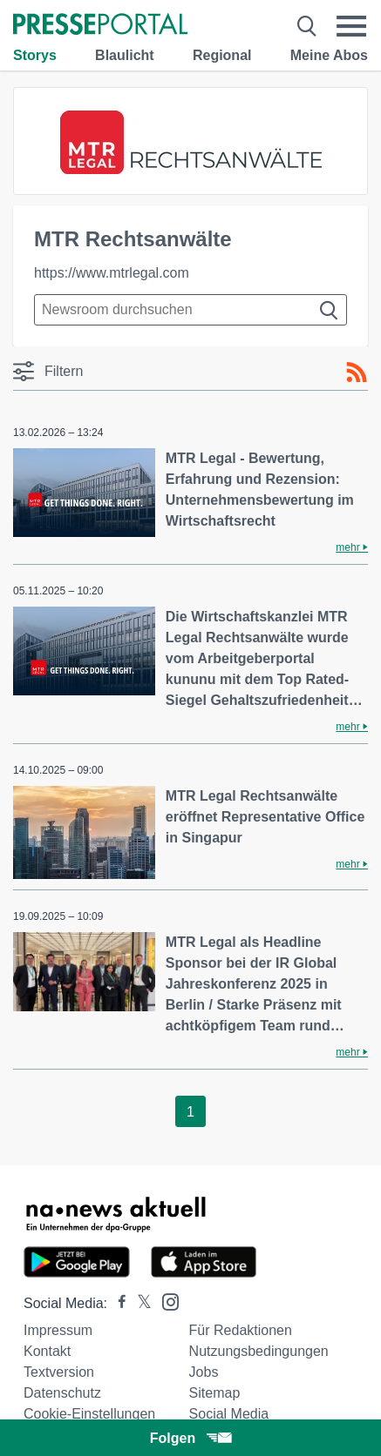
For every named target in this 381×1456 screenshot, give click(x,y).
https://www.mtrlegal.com (111, 272)
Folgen (190, 1438)
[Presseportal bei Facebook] (116, 1303)
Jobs (204, 1372)
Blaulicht (124, 55)
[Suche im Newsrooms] (190, 309)
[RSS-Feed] (356, 372)
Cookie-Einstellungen (89, 1413)
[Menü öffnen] (352, 26)
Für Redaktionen (240, 1330)
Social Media (229, 1413)
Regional (222, 55)
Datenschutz (62, 1393)
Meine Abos (329, 55)
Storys (35, 55)
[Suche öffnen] (307, 26)
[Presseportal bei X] (139, 1303)
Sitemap (215, 1393)
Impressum (58, 1330)
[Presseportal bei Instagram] (165, 1300)
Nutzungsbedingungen (259, 1351)
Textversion (59, 1372)
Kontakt (47, 1351)
